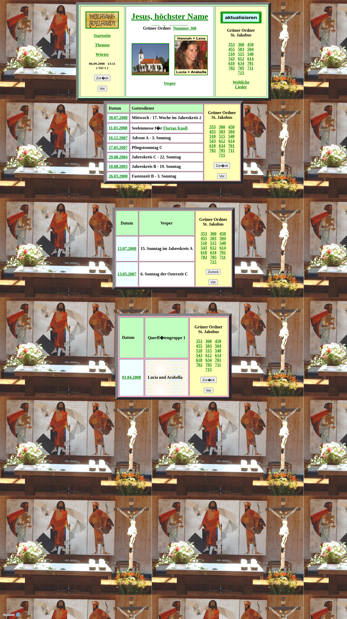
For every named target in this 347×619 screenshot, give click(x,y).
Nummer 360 (184, 28)
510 (231, 54)
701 (250, 63)
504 (250, 49)
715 (241, 73)
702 (231, 68)
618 (231, 63)
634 (241, 63)
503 (241, 49)
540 (250, 54)
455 (231, 49)
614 (250, 58)
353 (231, 44)
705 (241, 68)
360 (241, 44)
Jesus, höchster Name (169, 16)
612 (241, 58)
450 (250, 44)
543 (231, 58)
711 (250, 68)
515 (241, 54)
